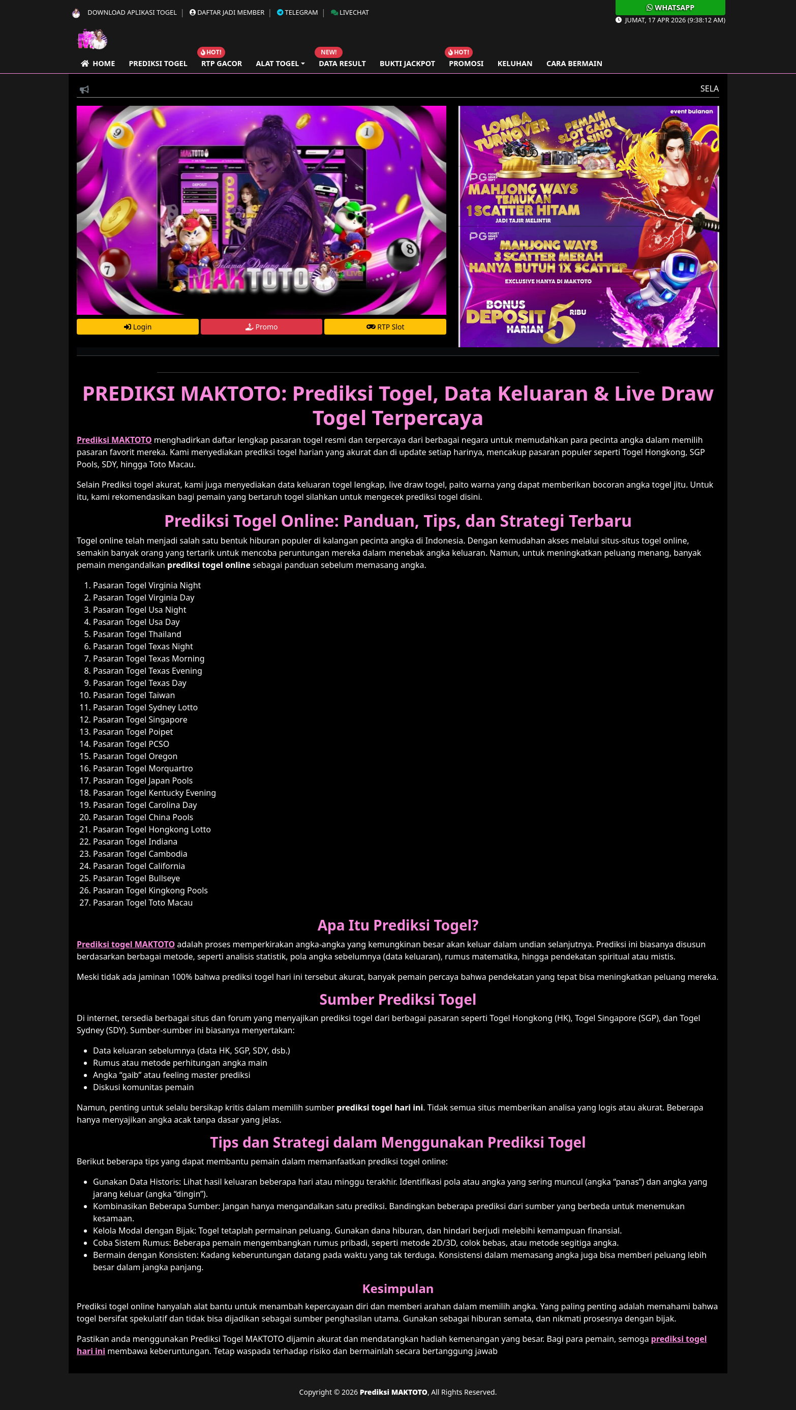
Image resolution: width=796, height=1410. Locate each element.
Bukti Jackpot (407, 63)
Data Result (342, 63)
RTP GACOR (221, 63)
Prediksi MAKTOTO (393, 1392)
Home (98, 63)
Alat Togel (277, 63)
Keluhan (515, 63)
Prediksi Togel (158, 63)
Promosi (466, 63)
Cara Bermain (574, 63)
